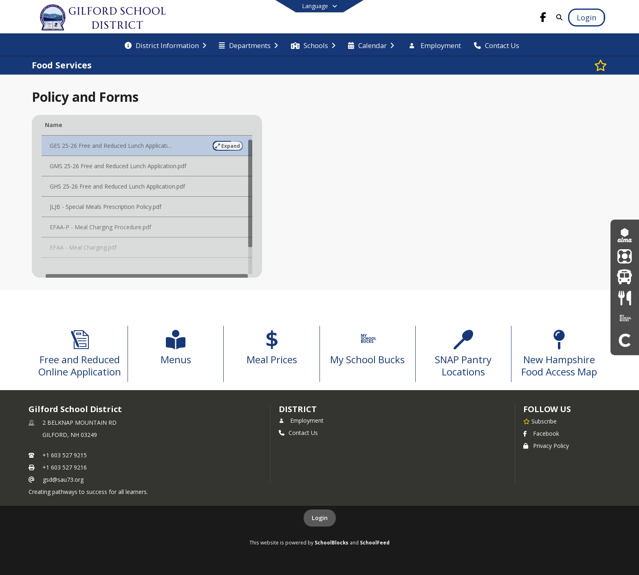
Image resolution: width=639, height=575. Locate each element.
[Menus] (624, 298)
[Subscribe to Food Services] (600, 65)
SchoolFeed (375, 542)
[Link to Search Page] (558, 17)
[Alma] (625, 235)
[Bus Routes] (624, 277)
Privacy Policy (546, 446)
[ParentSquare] (625, 256)
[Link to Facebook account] (543, 18)
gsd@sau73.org (63, 479)
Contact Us (298, 433)
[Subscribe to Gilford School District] (540, 421)
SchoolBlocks (331, 542)
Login (320, 518)
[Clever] (625, 340)
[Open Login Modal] (586, 17)
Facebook (541, 433)
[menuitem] (165, 44)
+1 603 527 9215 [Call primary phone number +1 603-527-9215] (64, 455)
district (297, 409)
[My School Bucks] (625, 319)
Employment (301, 420)
